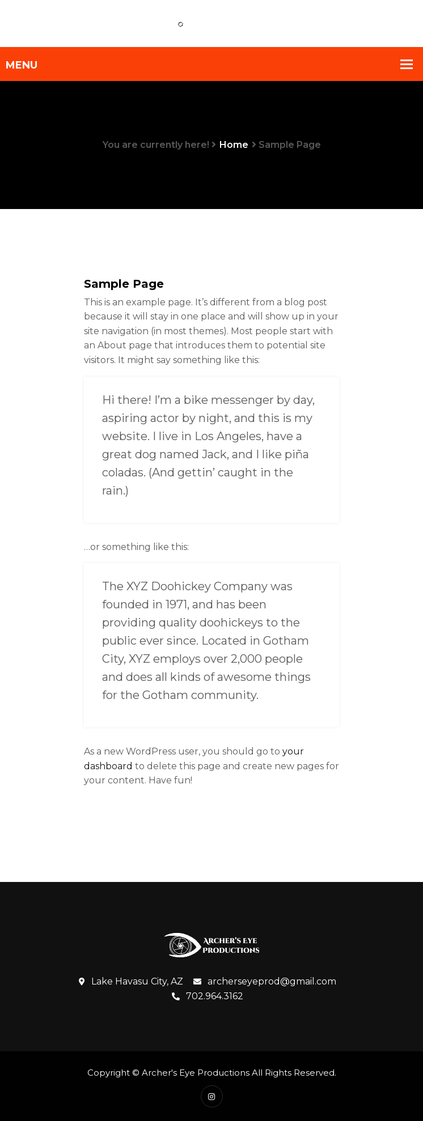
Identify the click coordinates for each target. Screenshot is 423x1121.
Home (233, 144)
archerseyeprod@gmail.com (264, 982)
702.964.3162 (207, 996)
